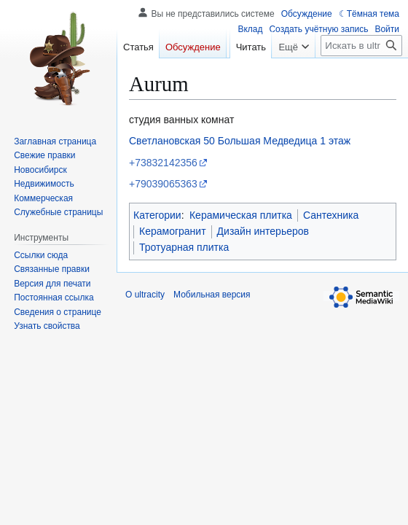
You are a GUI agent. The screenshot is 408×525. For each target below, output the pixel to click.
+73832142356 (163, 162)
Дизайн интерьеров (263, 231)
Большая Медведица (268, 141)
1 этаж (335, 141)
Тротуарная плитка (184, 247)
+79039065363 (163, 184)
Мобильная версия (212, 294)
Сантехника (330, 215)
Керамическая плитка (240, 215)
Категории (157, 215)
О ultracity (145, 294)
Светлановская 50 (172, 141)
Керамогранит (172, 231)
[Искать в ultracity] (361, 74)
